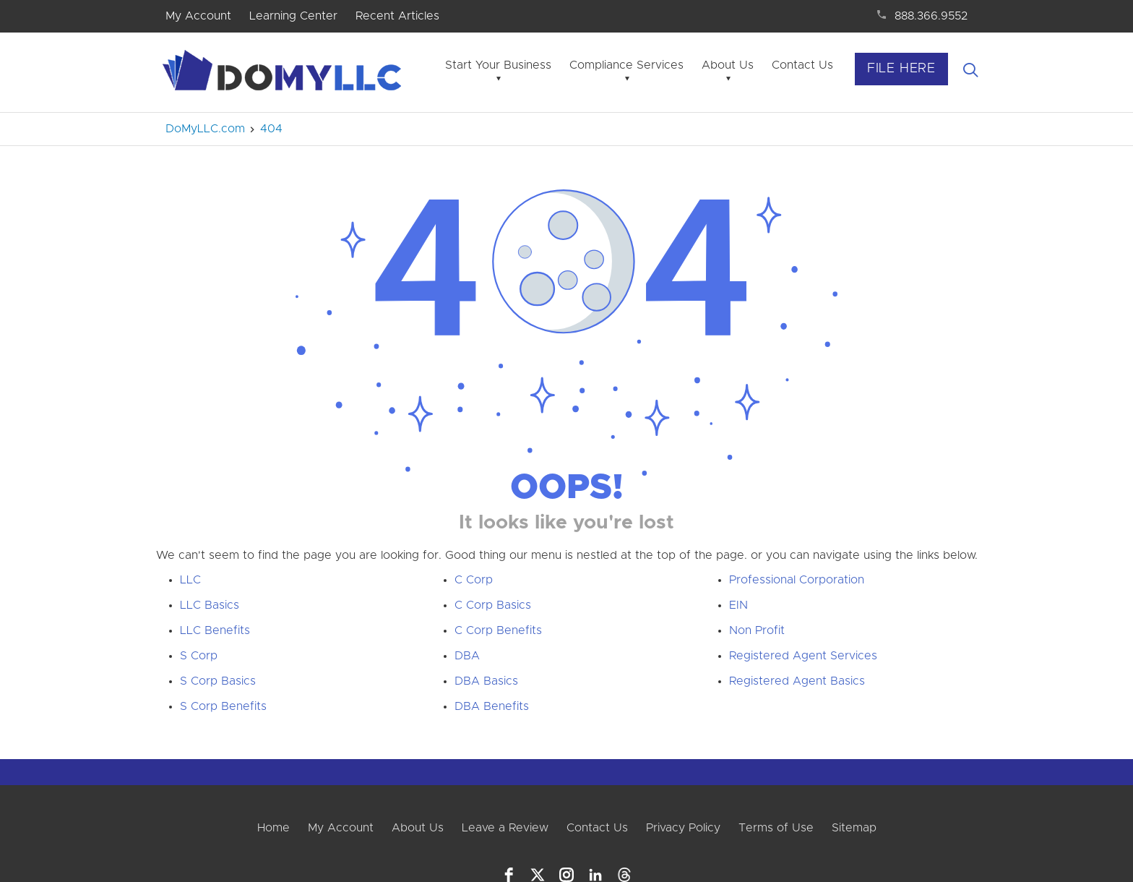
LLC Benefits (215, 630)
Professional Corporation (796, 580)
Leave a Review (505, 828)
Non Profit (757, 630)
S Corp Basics (218, 681)
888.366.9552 (931, 16)
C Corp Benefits (498, 630)
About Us (728, 65)
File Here (901, 68)
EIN (738, 605)
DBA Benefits (492, 706)
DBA (467, 656)
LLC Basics (209, 605)
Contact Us (802, 65)
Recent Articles (397, 16)
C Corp (474, 580)
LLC (190, 580)
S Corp (198, 656)
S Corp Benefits (223, 706)
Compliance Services (626, 65)
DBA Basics (486, 681)
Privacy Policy (683, 828)
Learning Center (293, 16)
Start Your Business (498, 65)
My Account (198, 16)
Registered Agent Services (803, 656)
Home (273, 828)
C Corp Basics (493, 605)
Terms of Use (776, 828)
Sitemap (854, 828)
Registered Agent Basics (797, 681)
